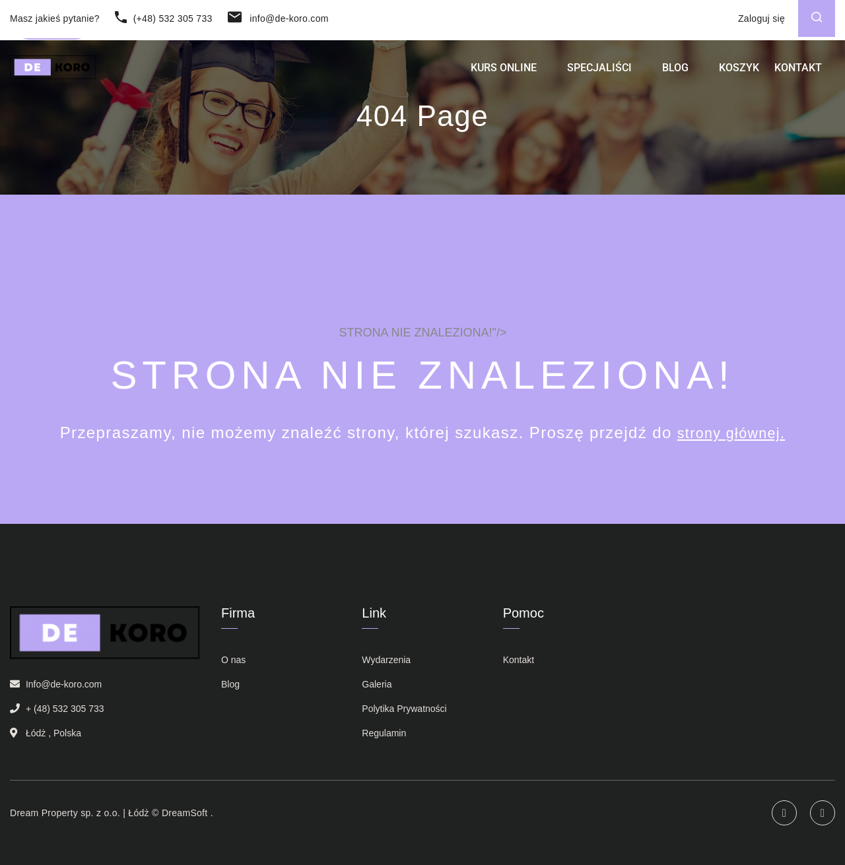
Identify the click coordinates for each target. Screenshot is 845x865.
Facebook (822, 812)
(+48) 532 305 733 (163, 18)
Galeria (376, 684)
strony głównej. (731, 432)
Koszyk (739, 77)
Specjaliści (599, 77)
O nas (233, 660)
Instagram (784, 812)
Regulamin (384, 733)
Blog (675, 77)
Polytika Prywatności (404, 708)
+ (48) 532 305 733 (65, 708)
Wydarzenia (386, 660)
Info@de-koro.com (64, 684)
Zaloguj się (761, 18)
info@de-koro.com (278, 18)
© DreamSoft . (181, 813)
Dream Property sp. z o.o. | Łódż (79, 813)
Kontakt (798, 77)
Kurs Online (504, 77)
